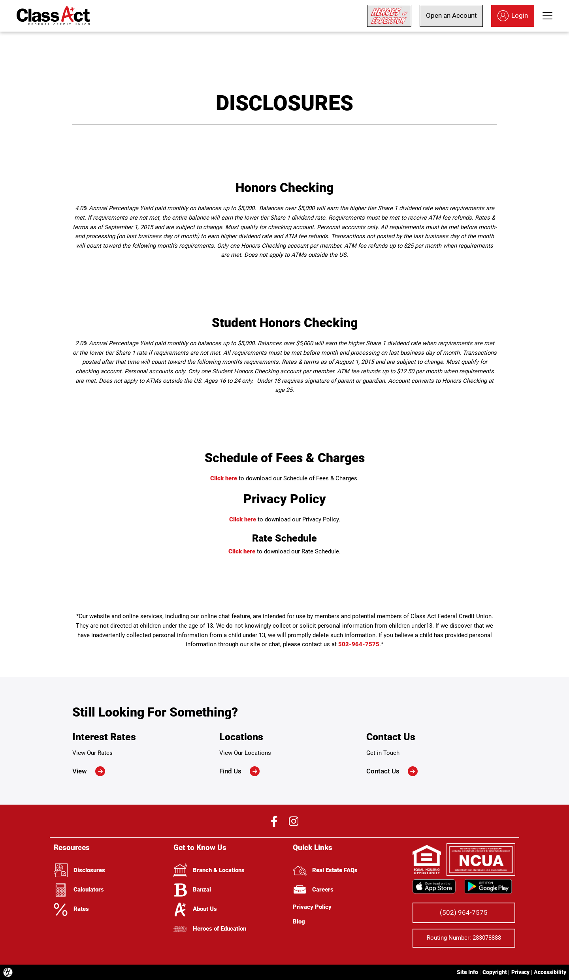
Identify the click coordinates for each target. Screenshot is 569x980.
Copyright (494, 972)
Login (512, 15)
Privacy (520, 972)
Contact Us (392, 771)
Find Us (239, 771)
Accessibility (550, 972)
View (88, 771)
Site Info (467, 972)
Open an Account (451, 15)
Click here (223, 478)
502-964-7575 (358, 644)
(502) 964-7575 (464, 912)
